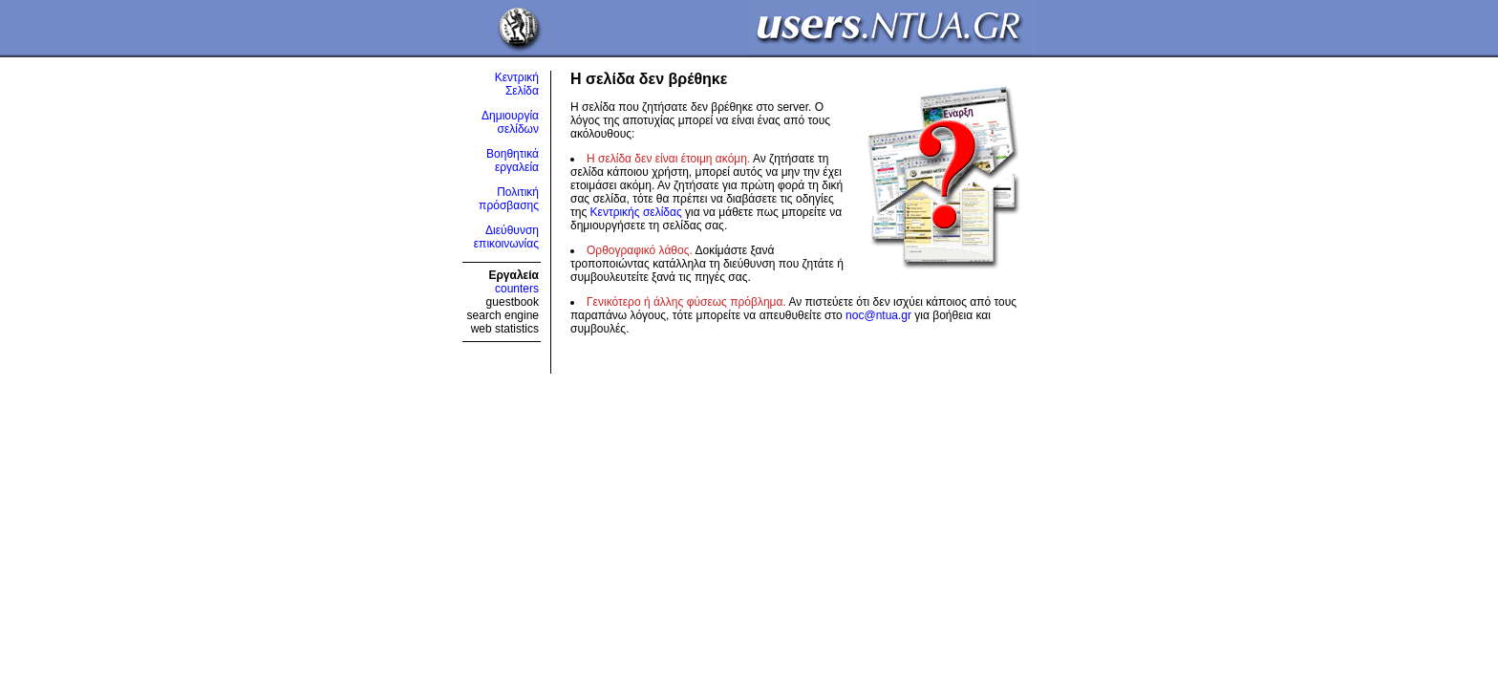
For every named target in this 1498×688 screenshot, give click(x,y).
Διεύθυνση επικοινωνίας (506, 237)
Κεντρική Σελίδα (517, 84)
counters (517, 288)
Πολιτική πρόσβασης (509, 198)
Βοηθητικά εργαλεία (512, 160)
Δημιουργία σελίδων (510, 122)
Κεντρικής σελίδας (636, 212)
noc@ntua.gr (878, 315)
